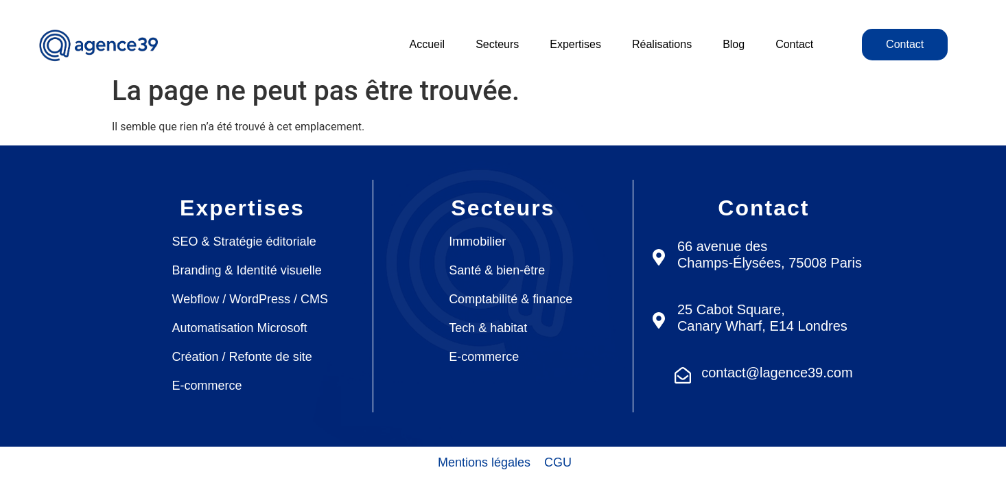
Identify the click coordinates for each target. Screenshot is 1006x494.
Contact (794, 44)
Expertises (575, 44)
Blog (734, 44)
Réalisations (662, 44)
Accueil (427, 44)
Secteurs (497, 44)
